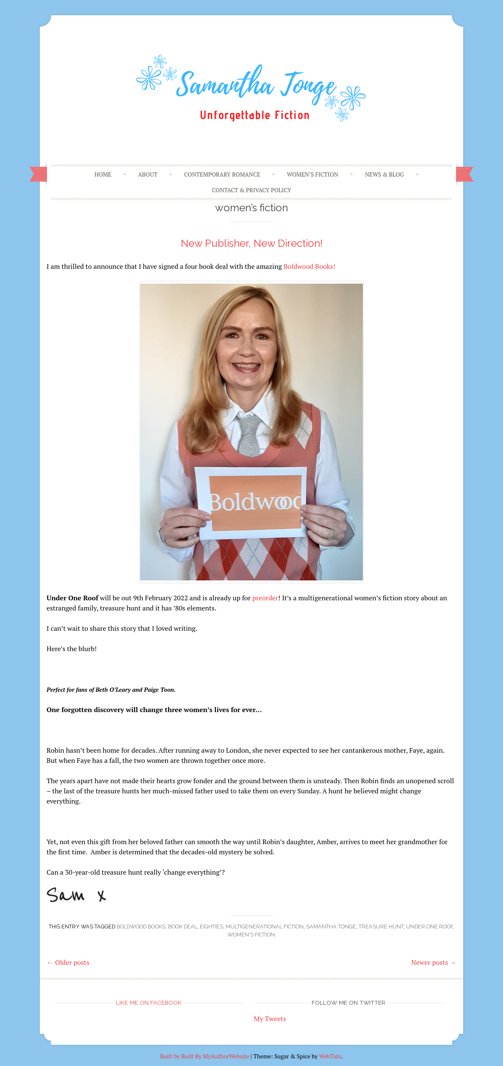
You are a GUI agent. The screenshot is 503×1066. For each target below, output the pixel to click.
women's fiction (251, 934)
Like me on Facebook (149, 1002)
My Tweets (270, 1018)
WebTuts (330, 1056)
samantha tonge (331, 926)
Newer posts (433, 962)
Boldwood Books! (309, 266)
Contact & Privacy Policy (251, 190)
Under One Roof (429, 926)
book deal (182, 926)
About (148, 174)
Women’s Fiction (312, 174)
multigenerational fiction (265, 926)
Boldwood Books (141, 926)
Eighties (211, 926)
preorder (265, 597)
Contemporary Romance (222, 174)
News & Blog (384, 174)
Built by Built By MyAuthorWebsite (204, 1056)
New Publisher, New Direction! (252, 243)
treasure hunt (381, 926)
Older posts (68, 962)
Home (102, 174)
